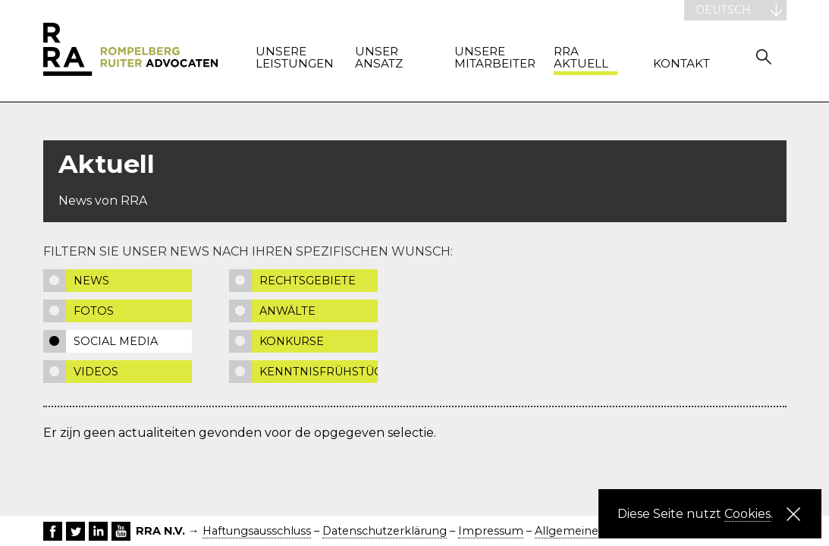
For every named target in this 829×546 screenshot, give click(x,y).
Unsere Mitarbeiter (486, 58)
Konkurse (291, 341)
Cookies (747, 514)
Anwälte (287, 311)
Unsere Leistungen (287, 58)
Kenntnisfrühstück (318, 371)
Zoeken (763, 56)
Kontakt (681, 64)
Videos (96, 371)
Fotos (94, 311)
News (91, 280)
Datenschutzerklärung (384, 531)
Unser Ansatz (379, 58)
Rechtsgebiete (307, 280)
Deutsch (723, 10)
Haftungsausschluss (257, 531)
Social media (116, 341)
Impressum (490, 531)
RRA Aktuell (581, 58)
